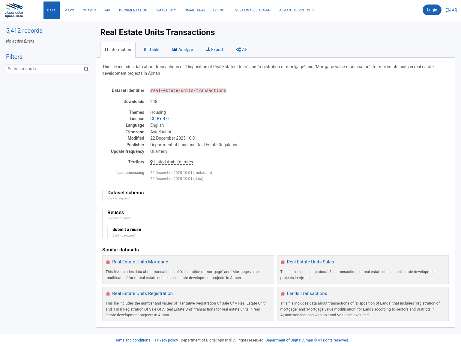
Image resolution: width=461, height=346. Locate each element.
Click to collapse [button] (119, 218)
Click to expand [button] (118, 198)
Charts (89, 10)
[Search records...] (48, 69)
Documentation (133, 10)
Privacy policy (167, 340)
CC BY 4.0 (159, 118)
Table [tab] (151, 49)
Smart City (166, 10)
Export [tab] (214, 49)
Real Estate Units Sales (310, 262)
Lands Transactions (307, 293)
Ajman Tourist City (296, 10)
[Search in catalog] (86, 69)
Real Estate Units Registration (142, 293)
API (107, 10)
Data (51, 10)
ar (454, 10)
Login (432, 10)
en (448, 10)
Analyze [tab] (182, 49)
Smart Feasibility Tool (205, 10)
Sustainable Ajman (253, 10)
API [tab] (242, 49)
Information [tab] (118, 49)
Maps (69, 10)
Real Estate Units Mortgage (140, 262)
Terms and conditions (132, 340)
